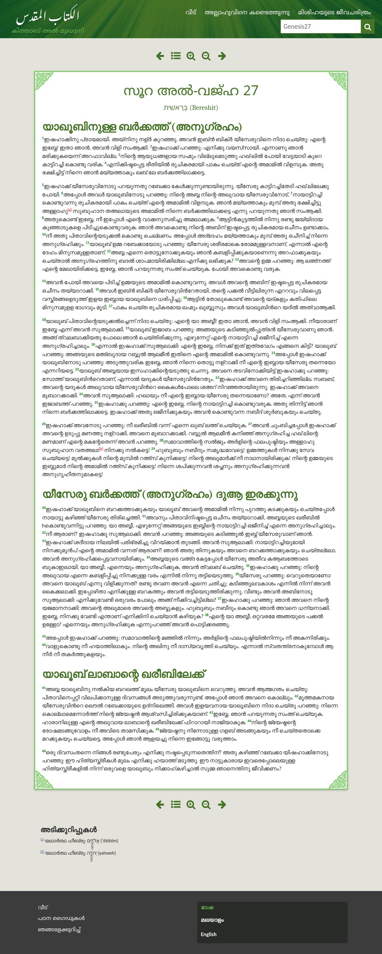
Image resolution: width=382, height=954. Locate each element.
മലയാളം (212, 920)
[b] (101, 448)
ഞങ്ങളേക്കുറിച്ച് (59, 930)
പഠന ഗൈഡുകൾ (61, 918)
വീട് (191, 13)
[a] (70, 209)
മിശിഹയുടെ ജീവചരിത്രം (334, 13)
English (209, 934)
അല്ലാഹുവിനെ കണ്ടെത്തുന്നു (247, 13)
